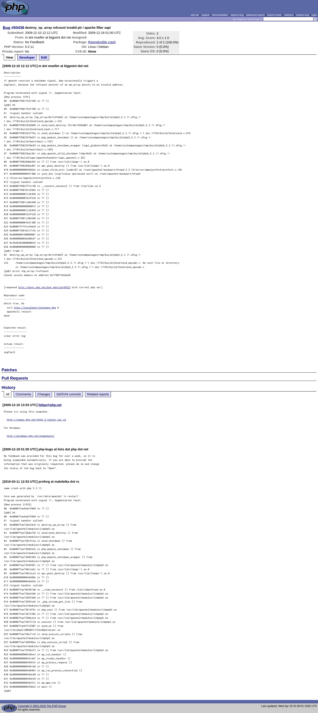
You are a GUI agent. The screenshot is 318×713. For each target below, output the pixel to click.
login (314, 15)
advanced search (255, 15)
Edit (44, 57)
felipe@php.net (50, 405)
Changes (43, 394)
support (206, 15)
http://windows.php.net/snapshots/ (31, 435)
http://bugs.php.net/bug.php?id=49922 (44, 287)
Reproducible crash (102, 42)
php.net (195, 15)
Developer (27, 57)
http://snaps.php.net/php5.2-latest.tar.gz (36, 419)
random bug (302, 15)
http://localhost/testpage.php (35, 307)
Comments (23, 394)
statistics (289, 15)
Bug (6, 27)
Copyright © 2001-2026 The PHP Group (42, 706)
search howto (274, 15)
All (7, 394)
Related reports (98, 394)
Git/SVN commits (68, 394)
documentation (220, 15)
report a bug (237, 15)
